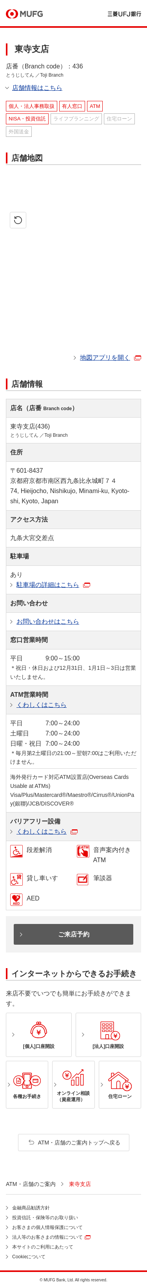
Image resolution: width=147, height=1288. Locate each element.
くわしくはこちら (41, 704)
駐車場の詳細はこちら (47, 584)
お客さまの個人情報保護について (47, 1227)
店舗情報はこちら (37, 87)
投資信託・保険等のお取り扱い (45, 1217)
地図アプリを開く (105, 357)
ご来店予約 (73, 934)
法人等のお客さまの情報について (47, 1237)
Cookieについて (28, 1256)
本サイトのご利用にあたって (42, 1247)
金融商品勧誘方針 (31, 1208)
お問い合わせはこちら (47, 621)
